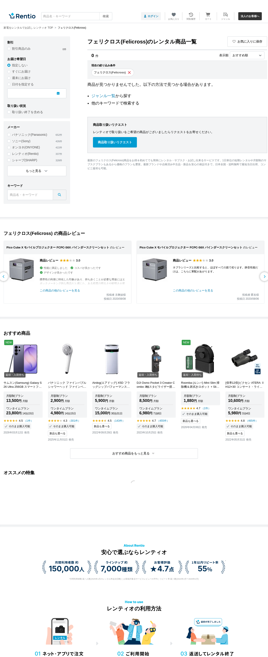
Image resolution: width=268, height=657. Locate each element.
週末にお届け (21, 78)
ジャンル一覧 (103, 96)
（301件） (74, 420)
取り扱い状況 (16, 106)
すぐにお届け (21, 71)
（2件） (206, 408)
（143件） (118, 420)
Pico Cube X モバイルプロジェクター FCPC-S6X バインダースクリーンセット (57, 247)
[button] (134, 453)
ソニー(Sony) (21, 141)
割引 (10, 42)
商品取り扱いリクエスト (115, 142)
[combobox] (76, 16)
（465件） (252, 420)
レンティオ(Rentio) (25, 153)
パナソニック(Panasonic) (29, 134)
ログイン (151, 16)
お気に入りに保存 (247, 41)
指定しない (20, 65)
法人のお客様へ (250, 16)
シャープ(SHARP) (24, 160)
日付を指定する (23, 84)
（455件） (163, 420)
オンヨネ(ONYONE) (26, 147)
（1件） (28, 420)
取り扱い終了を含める (27, 112)
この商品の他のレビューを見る (60, 290)
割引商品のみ (21, 48)
